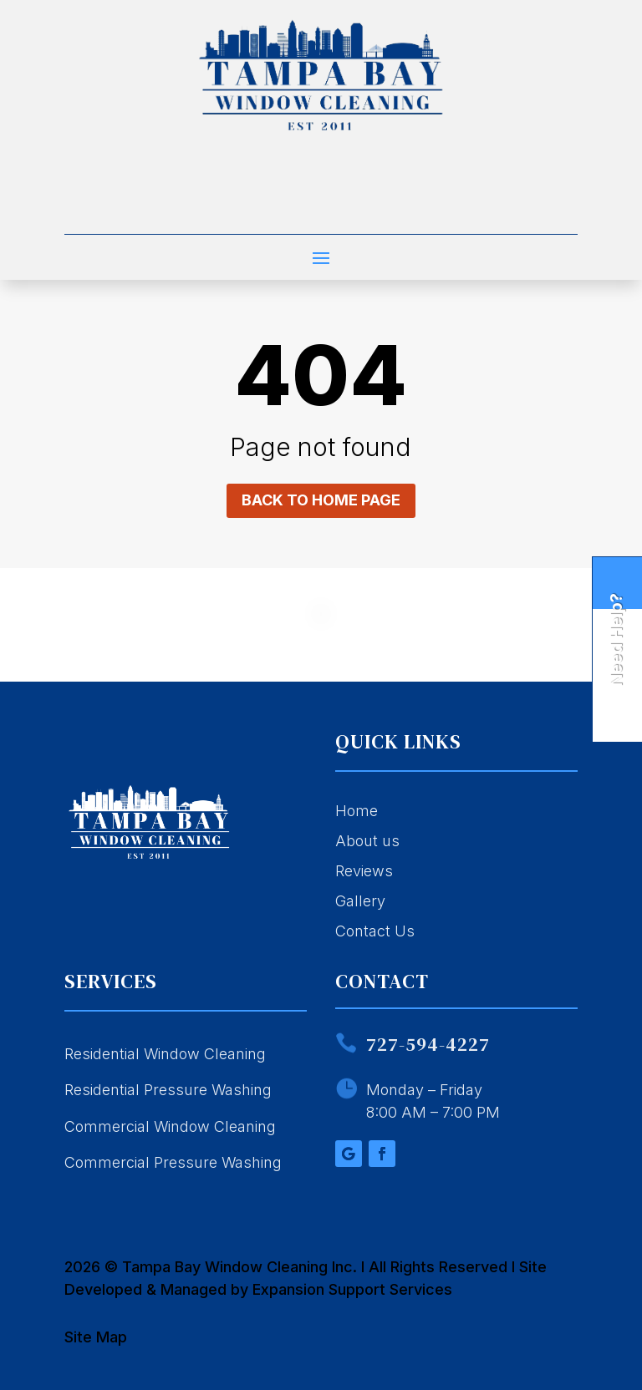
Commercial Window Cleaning (170, 1126)
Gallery (360, 901)
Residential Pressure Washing (168, 1089)
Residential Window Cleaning (165, 1054)
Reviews (364, 871)
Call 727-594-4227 (321, 206)
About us (367, 841)
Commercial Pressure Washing (173, 1162)
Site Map (95, 1337)
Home (356, 810)
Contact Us (375, 931)
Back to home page (321, 500)
